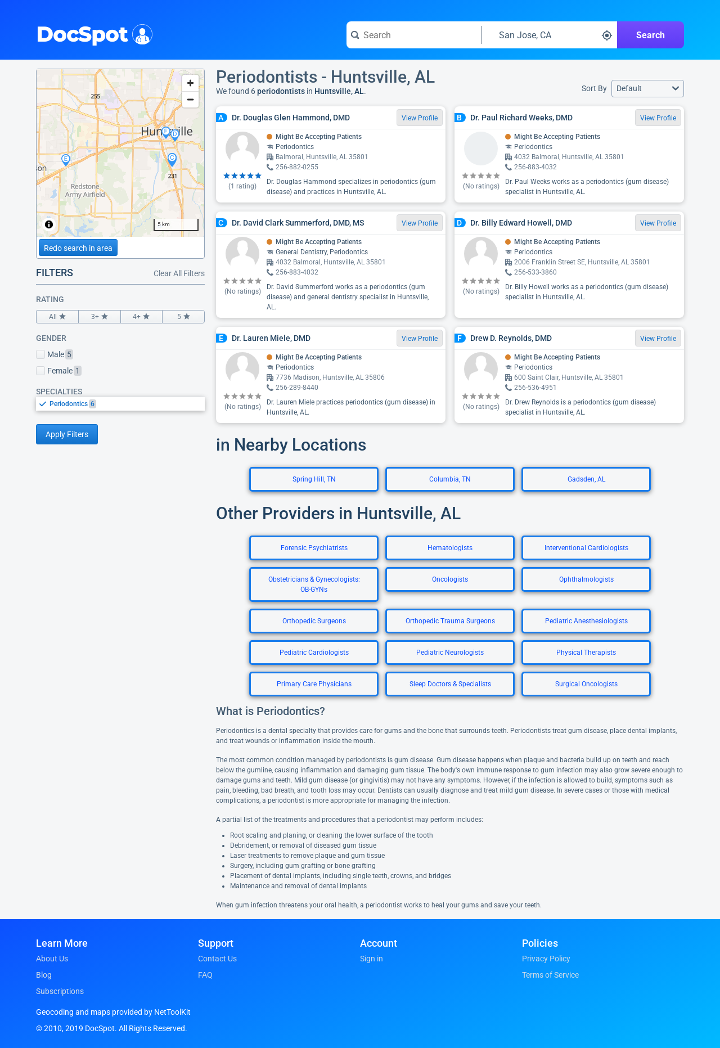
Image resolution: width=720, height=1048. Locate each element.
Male (54, 354)
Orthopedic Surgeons (314, 621)
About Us (52, 958)
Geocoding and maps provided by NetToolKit (113, 1011)
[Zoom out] (190, 99)
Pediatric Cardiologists (314, 652)
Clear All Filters (179, 273)
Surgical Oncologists (586, 684)
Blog (44, 974)
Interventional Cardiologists (586, 548)
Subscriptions (60, 991)
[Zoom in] (190, 83)
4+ (142, 317)
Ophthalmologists (586, 579)
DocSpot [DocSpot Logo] (92, 33)
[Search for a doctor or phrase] (414, 34)
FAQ (205, 974)
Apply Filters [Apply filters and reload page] (67, 434)
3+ (99, 317)
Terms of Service (550, 974)
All (57, 317)
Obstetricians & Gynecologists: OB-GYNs (314, 584)
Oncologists (450, 579)
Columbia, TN (450, 479)
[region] (120, 153)
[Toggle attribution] (49, 224)
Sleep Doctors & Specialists (450, 684)
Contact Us (217, 958)
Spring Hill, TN (314, 479)
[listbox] (120, 404)
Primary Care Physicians (314, 684)
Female (59, 371)
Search (650, 35)
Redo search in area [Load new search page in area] (78, 248)
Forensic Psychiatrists (314, 548)
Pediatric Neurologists (450, 652)
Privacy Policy (546, 958)
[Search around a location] (549, 34)
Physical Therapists (586, 652)
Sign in (371, 958)
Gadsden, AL (586, 479)
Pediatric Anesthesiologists (586, 621)
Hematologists (450, 548)
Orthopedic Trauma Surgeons (450, 621)
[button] (647, 88)
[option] (127, 404)
